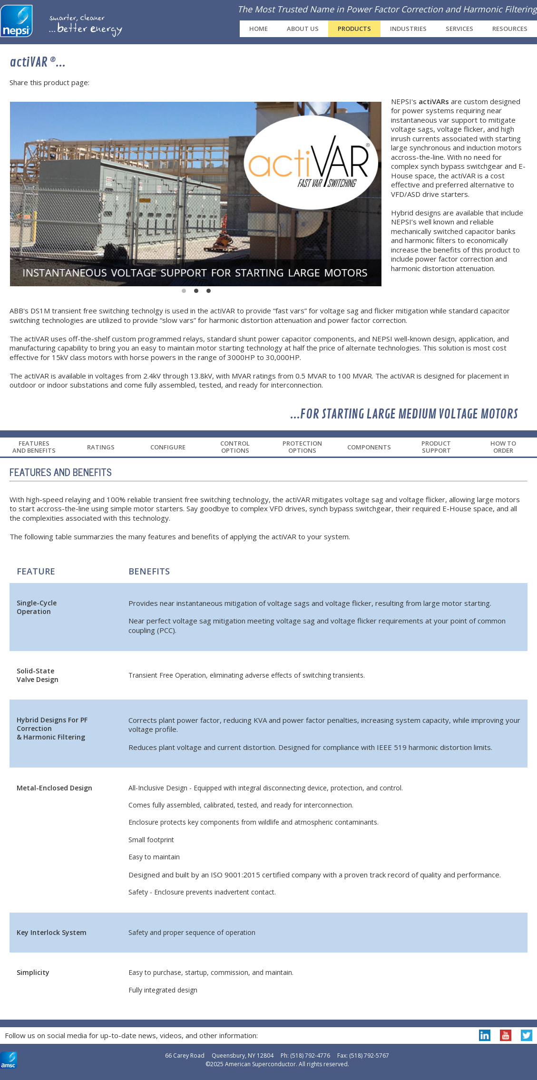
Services (459, 28)
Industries (408, 28)
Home (258, 28)
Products (354, 28)
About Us (303, 28)
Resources (509, 28)
